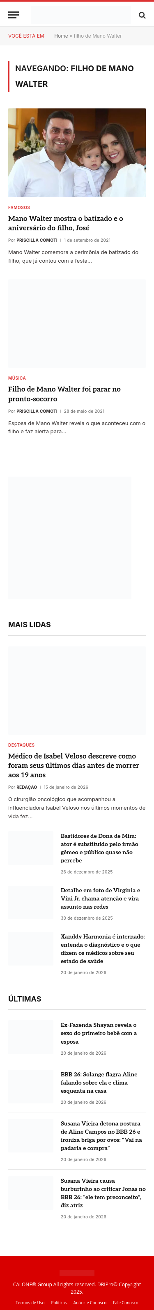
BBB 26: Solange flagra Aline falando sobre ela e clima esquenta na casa (99, 1082)
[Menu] (13, 15)
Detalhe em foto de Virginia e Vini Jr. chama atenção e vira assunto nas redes (100, 898)
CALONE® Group (32, 1284)
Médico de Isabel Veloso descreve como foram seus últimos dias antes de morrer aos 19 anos (73, 765)
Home (61, 36)
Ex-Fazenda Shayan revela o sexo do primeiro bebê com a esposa (99, 1033)
